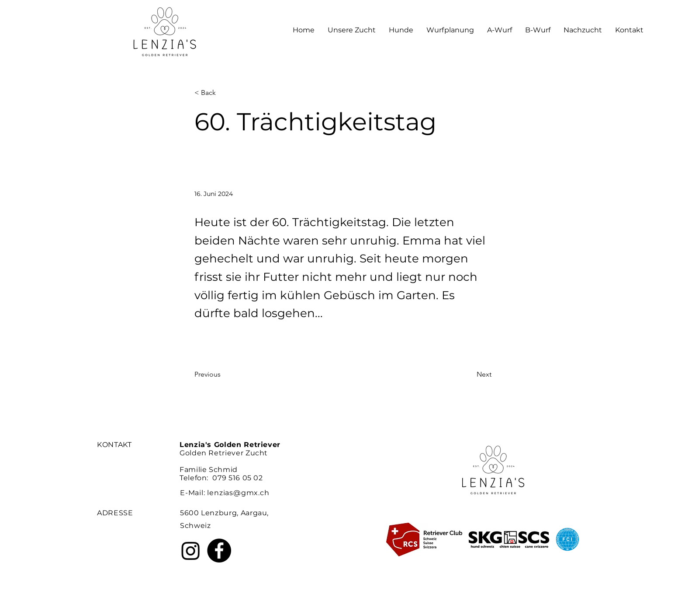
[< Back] (223, 93)
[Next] (469, 374)
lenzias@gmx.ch (238, 493)
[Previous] (223, 374)
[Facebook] (219, 550)
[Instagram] (191, 550)
